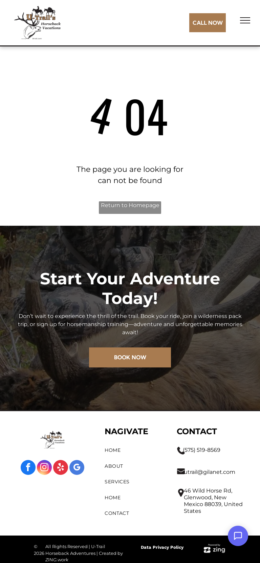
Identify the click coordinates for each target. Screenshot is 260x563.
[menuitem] (134, 450)
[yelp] (60, 468)
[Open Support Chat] (238, 536)
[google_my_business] (76, 468)
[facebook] (28, 468)
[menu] (245, 20)
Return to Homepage (130, 205)
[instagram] (44, 468)
